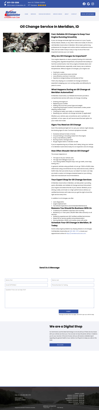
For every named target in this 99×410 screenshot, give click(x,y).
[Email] (26, 285)
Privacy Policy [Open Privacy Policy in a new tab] (46, 407)
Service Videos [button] (57, 14)
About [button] (67, 14)
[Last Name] (72, 280)
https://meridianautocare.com (76, 233)
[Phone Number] (72, 285)
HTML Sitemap (60, 407)
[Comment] (49, 298)
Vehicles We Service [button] (44, 14)
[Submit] (67, 311)
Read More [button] (60, 344)
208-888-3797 (74, 231)
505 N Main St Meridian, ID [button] (14, 5)
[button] (84, 3)
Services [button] (33, 14)
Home (26, 14)
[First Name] (26, 280)
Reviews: (37, 5)
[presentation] (31, 312)
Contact (74, 14)
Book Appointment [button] (88, 14)
